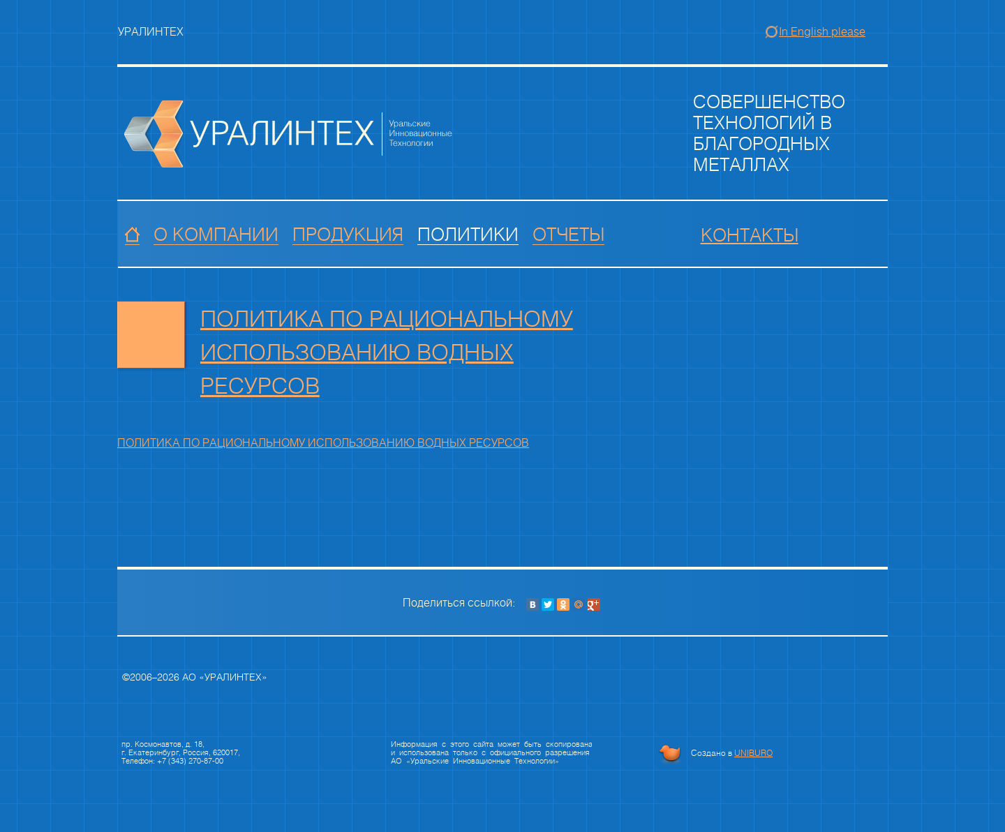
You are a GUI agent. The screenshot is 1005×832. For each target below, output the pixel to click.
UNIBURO (753, 753)
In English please (822, 31)
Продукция (347, 235)
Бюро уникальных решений (670, 754)
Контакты (749, 236)
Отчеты (568, 235)
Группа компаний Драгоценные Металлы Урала (289, 134)
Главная (132, 235)
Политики (468, 235)
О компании (216, 235)
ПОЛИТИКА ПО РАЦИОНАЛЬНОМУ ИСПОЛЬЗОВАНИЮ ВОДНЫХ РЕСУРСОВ (386, 352)
